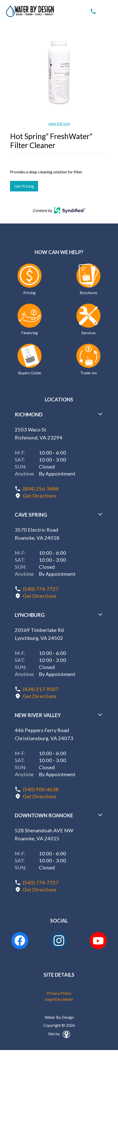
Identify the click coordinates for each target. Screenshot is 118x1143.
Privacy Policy (59, 993)
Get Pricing (24, 186)
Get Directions (39, 496)
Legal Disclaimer (59, 999)
